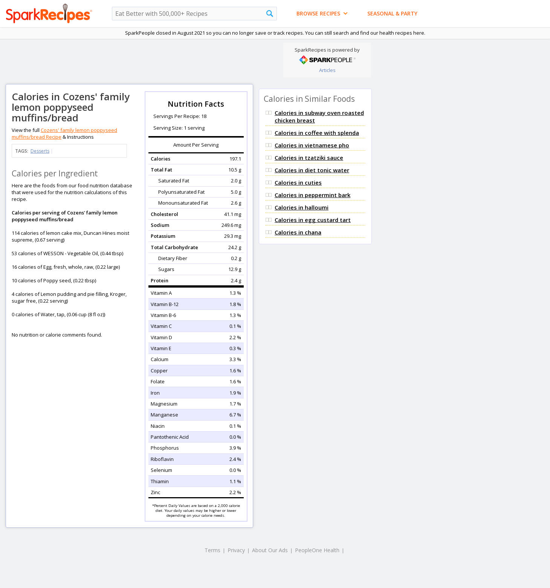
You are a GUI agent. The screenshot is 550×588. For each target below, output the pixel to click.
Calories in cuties (298, 182)
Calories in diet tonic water (312, 170)
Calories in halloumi (301, 207)
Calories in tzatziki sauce (309, 157)
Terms (212, 550)
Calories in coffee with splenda (317, 132)
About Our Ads (270, 550)
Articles (327, 70)
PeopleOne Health (317, 550)
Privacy (236, 550)
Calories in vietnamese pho (312, 145)
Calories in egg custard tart (313, 220)
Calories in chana (298, 232)
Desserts (40, 151)
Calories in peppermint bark (312, 195)
